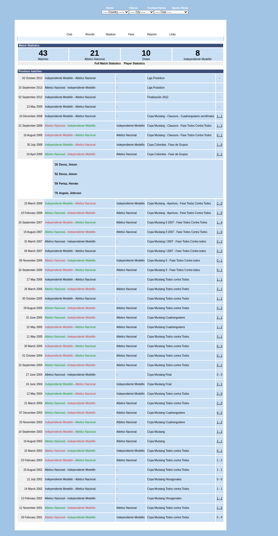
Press (175, 527)
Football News (156, 8)
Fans (131, 34)
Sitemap (204, 527)
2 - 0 (219, 203)
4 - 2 (219, 412)
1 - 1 (219, 116)
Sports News (180, 8)
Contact (217, 527)
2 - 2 (219, 241)
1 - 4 (219, 222)
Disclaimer (188, 527)
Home (110, 8)
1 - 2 (219, 125)
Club (69, 34)
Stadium (111, 34)
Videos (133, 8)
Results (90, 34)
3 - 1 (219, 154)
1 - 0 (219, 144)
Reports (152, 34)
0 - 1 (219, 135)
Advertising (161, 527)
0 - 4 (219, 346)
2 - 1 (219, 289)
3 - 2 (219, 308)
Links (172, 34)
